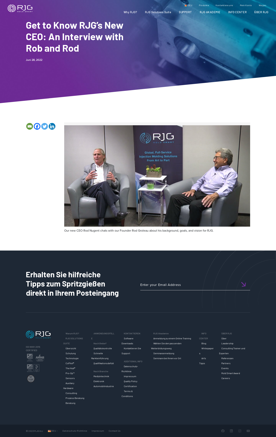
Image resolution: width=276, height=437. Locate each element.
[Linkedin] (52, 126)
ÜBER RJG (261, 12)
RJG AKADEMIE (210, 12)
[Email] (29, 126)
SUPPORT (185, 12)
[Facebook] (37, 126)
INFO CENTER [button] (237, 12)
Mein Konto (246, 5)
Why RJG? (130, 12)
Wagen (262, 5)
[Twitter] (44, 126)
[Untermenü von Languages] (57, 430)
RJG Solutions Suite (158, 12)
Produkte (204, 5)
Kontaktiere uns (224, 5)
